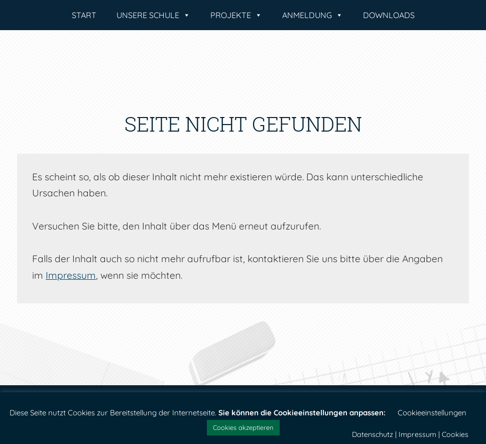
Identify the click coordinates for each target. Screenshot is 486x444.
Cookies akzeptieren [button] (243, 427)
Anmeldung (312, 15)
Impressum (71, 275)
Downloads (389, 15)
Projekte (236, 15)
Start (84, 15)
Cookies (455, 434)
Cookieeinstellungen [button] (432, 412)
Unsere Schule (153, 15)
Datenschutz (372, 434)
